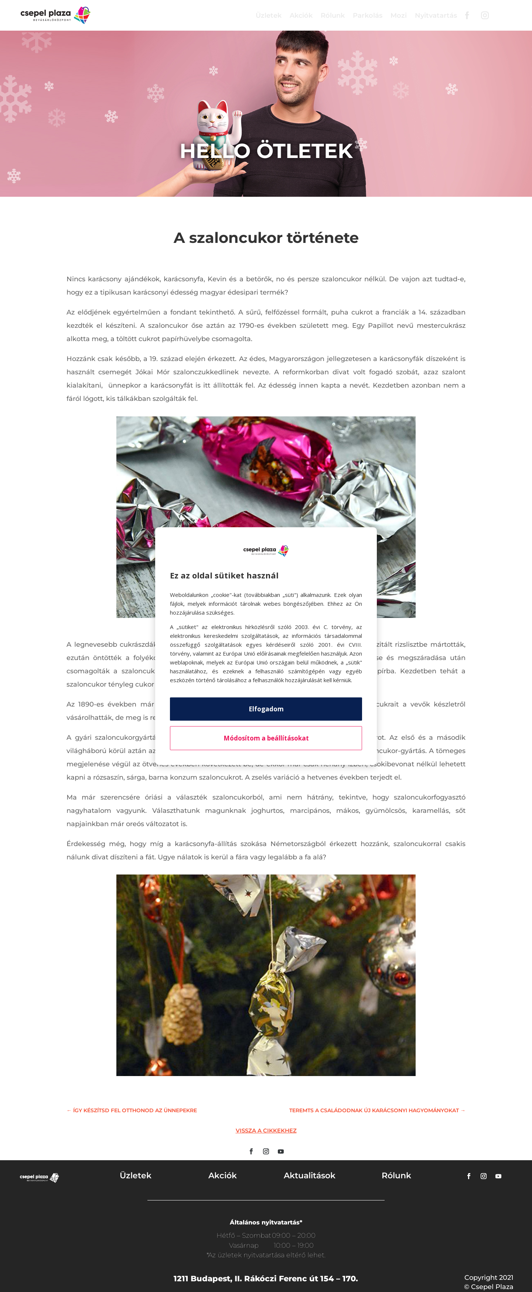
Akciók (301, 15)
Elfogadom (266, 709)
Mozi (399, 15)
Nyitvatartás (436, 15)
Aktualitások (309, 1176)
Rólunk (333, 15)
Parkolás (367, 15)
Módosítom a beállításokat (266, 738)
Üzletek (269, 15)
